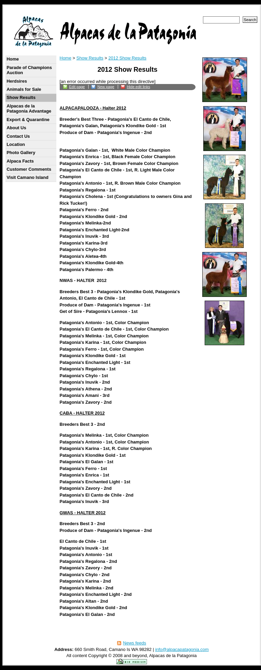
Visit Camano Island (27, 177)
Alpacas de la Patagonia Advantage (28, 108)
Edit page (77, 87)
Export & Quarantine (27, 119)
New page (105, 87)
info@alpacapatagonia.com (182, 649)
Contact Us (18, 136)
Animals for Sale (23, 89)
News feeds (134, 643)
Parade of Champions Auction (29, 70)
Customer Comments (28, 169)
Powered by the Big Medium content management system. (131, 661)
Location (15, 144)
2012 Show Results (127, 58)
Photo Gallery (20, 152)
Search (250, 19)
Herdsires (16, 81)
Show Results (20, 97)
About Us (16, 127)
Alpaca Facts (20, 161)
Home (12, 59)
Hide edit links (138, 87)
